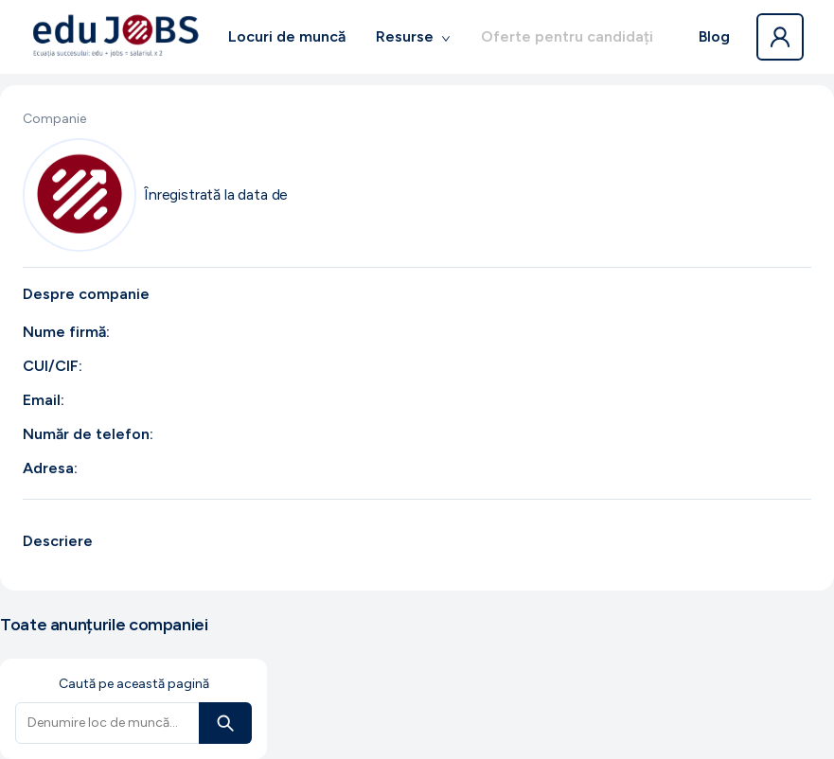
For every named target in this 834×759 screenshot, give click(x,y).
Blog (714, 36)
